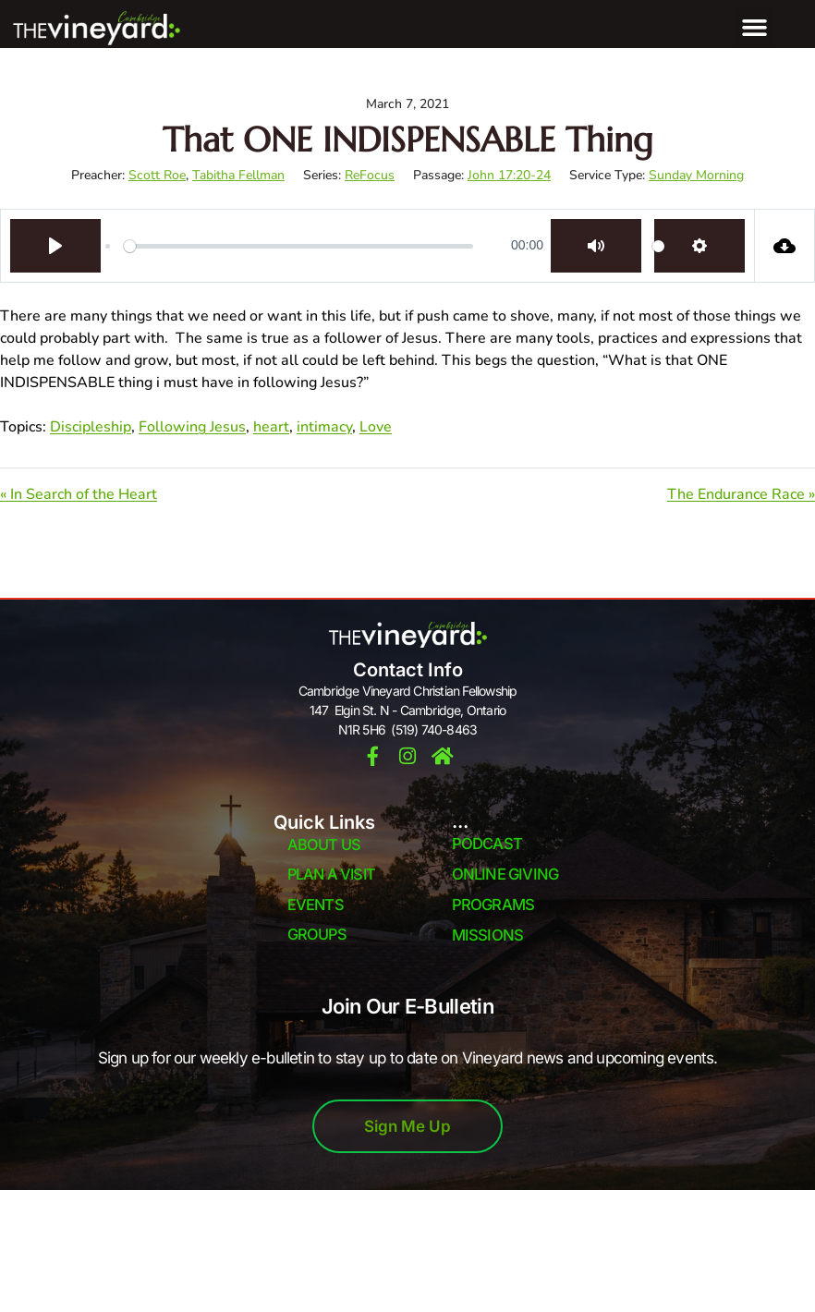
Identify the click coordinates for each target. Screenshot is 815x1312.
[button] (755, 27)
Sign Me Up (407, 1126)
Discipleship (90, 427)
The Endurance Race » (741, 494)
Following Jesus (192, 427)
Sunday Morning (696, 175)
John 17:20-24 (509, 175)
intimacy (324, 427)
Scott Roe (157, 175)
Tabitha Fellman (238, 175)
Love (375, 427)
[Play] (55, 246)
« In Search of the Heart (78, 494)
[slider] (298, 246)
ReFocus (370, 175)
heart (271, 427)
